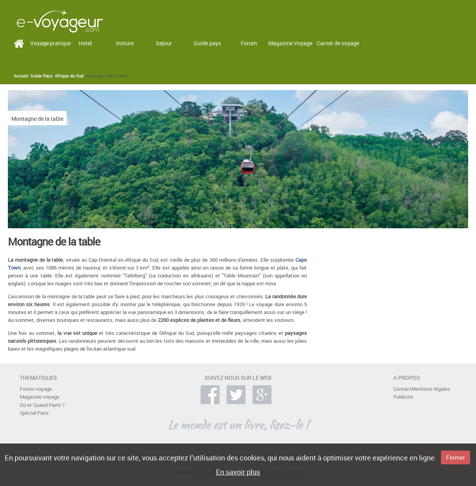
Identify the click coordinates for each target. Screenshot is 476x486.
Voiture (125, 43)
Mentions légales (430, 389)
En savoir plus (238, 472)
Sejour (164, 43)
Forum (249, 43)
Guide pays (207, 43)
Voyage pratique (50, 43)
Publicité (403, 397)
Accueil (21, 76)
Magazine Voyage (290, 43)
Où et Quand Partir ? (42, 405)
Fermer (455, 457)
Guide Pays (41, 76)
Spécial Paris (34, 413)
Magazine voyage (39, 397)
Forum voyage (36, 389)
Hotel (85, 43)
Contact (402, 389)
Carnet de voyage (338, 43)
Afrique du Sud (69, 76)
